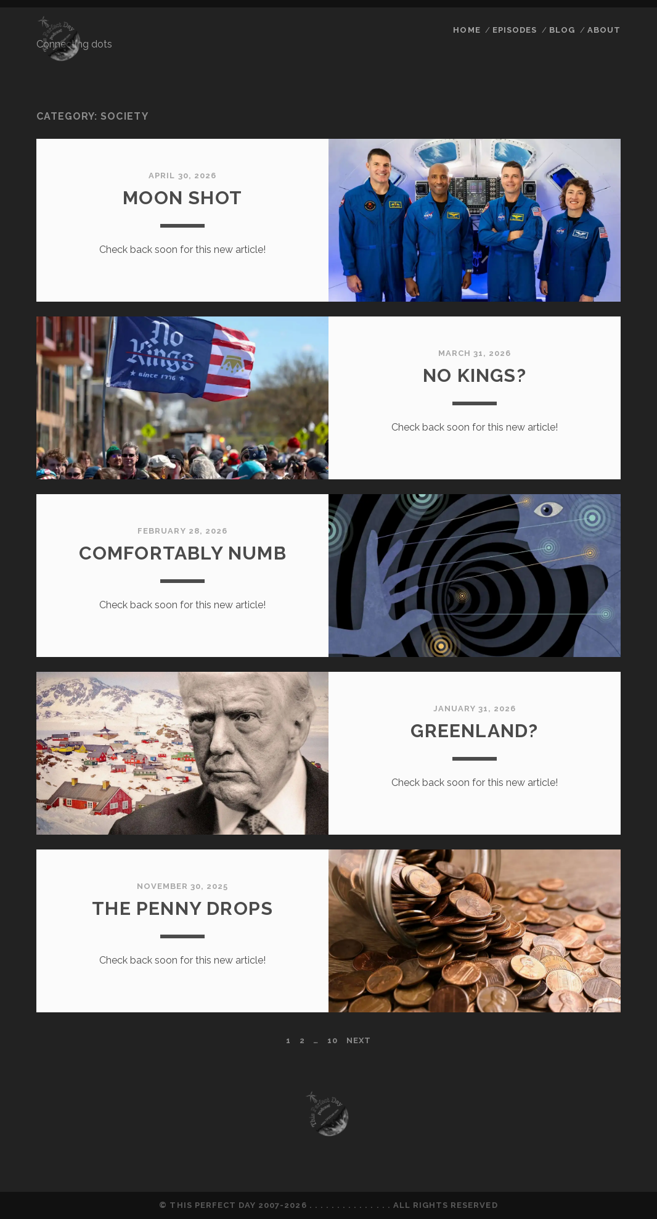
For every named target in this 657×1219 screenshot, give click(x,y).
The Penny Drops (182, 908)
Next (358, 1040)
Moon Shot (182, 198)
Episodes (514, 30)
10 (332, 1040)
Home (466, 30)
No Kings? (474, 375)
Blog (562, 30)
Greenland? (474, 731)
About (604, 30)
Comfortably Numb (183, 553)
